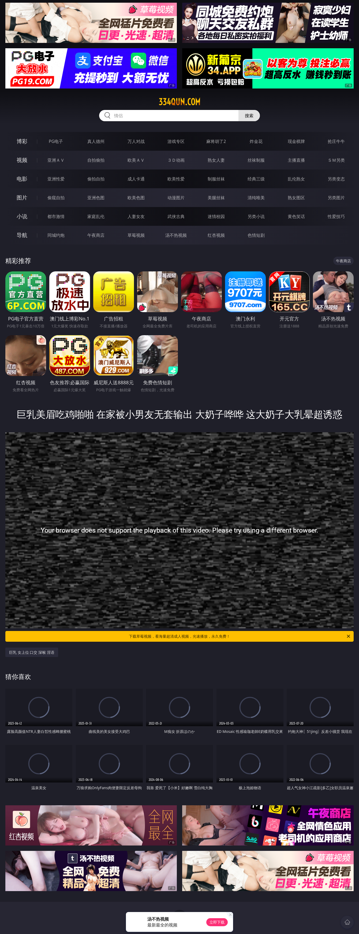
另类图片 (336, 198)
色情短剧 (256, 235)
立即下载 (217, 922)
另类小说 (256, 216)
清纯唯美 (256, 198)
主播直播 (296, 160)
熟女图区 (296, 198)
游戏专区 (176, 141)
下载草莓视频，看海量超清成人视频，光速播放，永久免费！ (240, 636)
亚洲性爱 (56, 179)
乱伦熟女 (296, 179)
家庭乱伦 (95, 216)
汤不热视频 (176, 235)
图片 (22, 197)
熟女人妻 (216, 160)
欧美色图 (136, 198)
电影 (22, 178)
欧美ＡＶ (136, 160)
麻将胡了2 (216, 141)
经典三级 (256, 179)
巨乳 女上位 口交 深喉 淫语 (31, 652)
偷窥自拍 (56, 198)
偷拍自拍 (95, 179)
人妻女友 (136, 216)
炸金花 (256, 141)
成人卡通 (136, 179)
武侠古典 (176, 216)
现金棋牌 (296, 141)
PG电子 (56, 141)
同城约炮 (56, 235)
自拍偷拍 (95, 160)
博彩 (22, 141)
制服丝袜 (216, 179)
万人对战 (136, 141)
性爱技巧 (336, 216)
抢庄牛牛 (336, 141)
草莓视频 (136, 235)
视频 (22, 160)
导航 (22, 235)
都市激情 (56, 216)
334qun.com (179, 102)
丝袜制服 (256, 160)
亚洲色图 (95, 198)
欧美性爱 (176, 179)
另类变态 (336, 179)
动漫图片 (176, 198)
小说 (22, 216)
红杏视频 (216, 235)
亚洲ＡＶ (56, 160)
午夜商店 (95, 235)
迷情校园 (216, 216)
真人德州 (95, 141)
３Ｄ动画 (176, 160)
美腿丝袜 (216, 198)
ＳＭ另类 (336, 160)
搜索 (249, 116)
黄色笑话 (296, 216)
